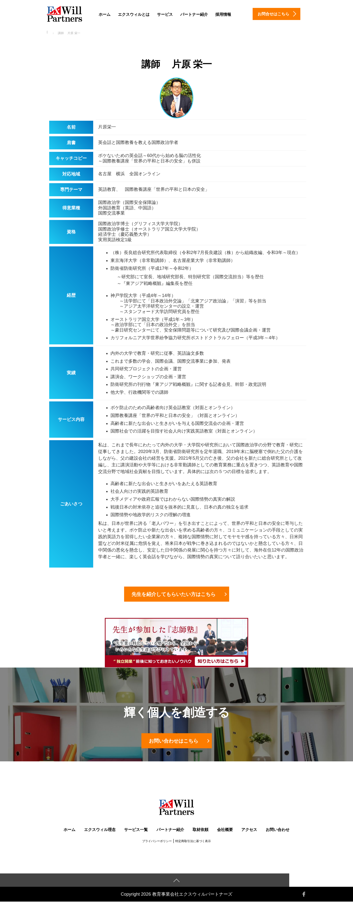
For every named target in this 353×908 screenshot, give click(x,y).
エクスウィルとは (134, 14)
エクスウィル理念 (100, 836)
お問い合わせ (277, 836)
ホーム (104, 14)
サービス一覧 (136, 836)
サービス (165, 14)
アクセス (249, 836)
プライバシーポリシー (157, 847)
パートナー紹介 (194, 14)
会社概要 (225, 836)
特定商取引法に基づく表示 (193, 847)
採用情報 (223, 14)
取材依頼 (200, 836)
